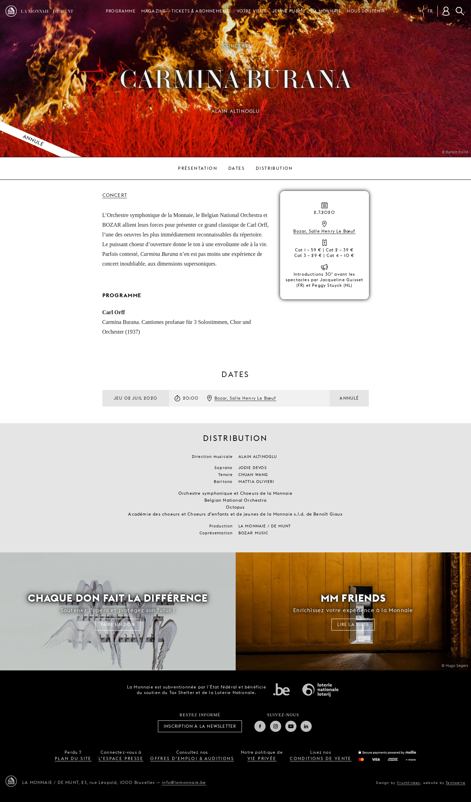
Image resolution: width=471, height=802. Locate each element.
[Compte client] (446, 11)
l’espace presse (121, 758)
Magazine (153, 11)
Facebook (260, 726)
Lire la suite (353, 624)
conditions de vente (321, 758)
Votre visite (252, 11)
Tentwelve (455, 782)
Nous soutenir (366, 11)
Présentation (197, 168)
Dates (236, 168)
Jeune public (288, 11)
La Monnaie (326, 11)
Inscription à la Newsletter (200, 726)
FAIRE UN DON (118, 624)
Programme (121, 11)
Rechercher (459, 11)
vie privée (262, 758)
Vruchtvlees (408, 782)
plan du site (73, 758)
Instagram (275, 726)
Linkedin (306, 726)
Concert (114, 195)
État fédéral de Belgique (281, 689)
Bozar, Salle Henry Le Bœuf (324, 231)
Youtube (290, 726)
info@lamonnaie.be (184, 782)
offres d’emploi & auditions (192, 758)
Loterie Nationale (320, 690)
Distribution (274, 168)
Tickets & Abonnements (201, 11)
